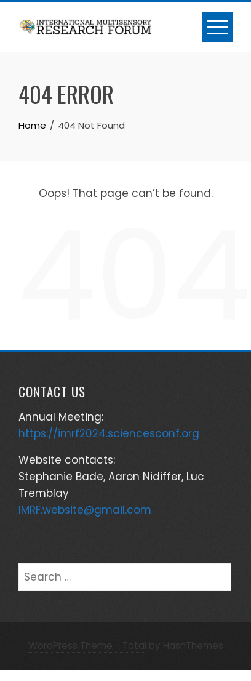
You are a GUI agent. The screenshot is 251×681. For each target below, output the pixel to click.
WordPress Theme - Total (87, 645)
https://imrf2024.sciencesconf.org (108, 433)
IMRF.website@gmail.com (84, 509)
